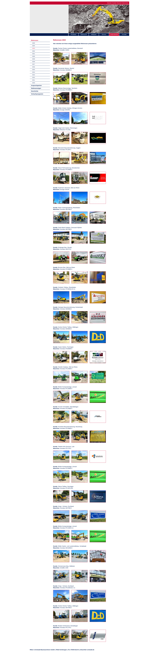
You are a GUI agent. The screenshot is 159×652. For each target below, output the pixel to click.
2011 (33, 80)
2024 (33, 45)
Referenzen (34, 40)
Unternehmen (114, 34)
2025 (33, 43)
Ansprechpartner (36, 85)
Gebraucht (84, 34)
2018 (33, 61)
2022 (33, 51)
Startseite (109, 3)
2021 (33, 53)
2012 (33, 77)
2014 (33, 72)
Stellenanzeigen (36, 88)
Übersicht (119, 3)
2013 (33, 74)
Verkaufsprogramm (37, 94)
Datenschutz (125, 3)
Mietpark (93, 34)
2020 (33, 56)
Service (104, 34)
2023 (33, 48)
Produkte (73, 34)
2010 (33, 82)
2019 (33, 59)
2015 (33, 69)
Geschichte (34, 91)
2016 (33, 67)
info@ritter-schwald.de (87, 649)
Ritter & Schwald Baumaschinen (49, 18)
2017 (33, 64)
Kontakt (114, 3)
